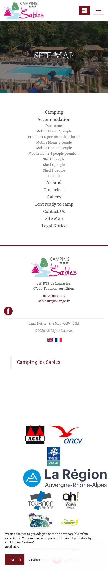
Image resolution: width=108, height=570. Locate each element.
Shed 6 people (54, 170)
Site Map (54, 218)
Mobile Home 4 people (54, 131)
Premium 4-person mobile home (54, 137)
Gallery (54, 197)
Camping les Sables (38, 362)
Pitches (54, 176)
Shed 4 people (54, 165)
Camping (54, 112)
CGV (66, 323)
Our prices (54, 190)
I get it (14, 559)
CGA (75, 323)
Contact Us (54, 211)
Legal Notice (54, 226)
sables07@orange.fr (54, 301)
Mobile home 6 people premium (53, 154)
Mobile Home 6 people (54, 148)
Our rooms (54, 126)
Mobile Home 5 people (54, 142)
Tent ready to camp (54, 204)
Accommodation (54, 119)
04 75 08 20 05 (54, 296)
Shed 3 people (54, 159)
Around (54, 182)
